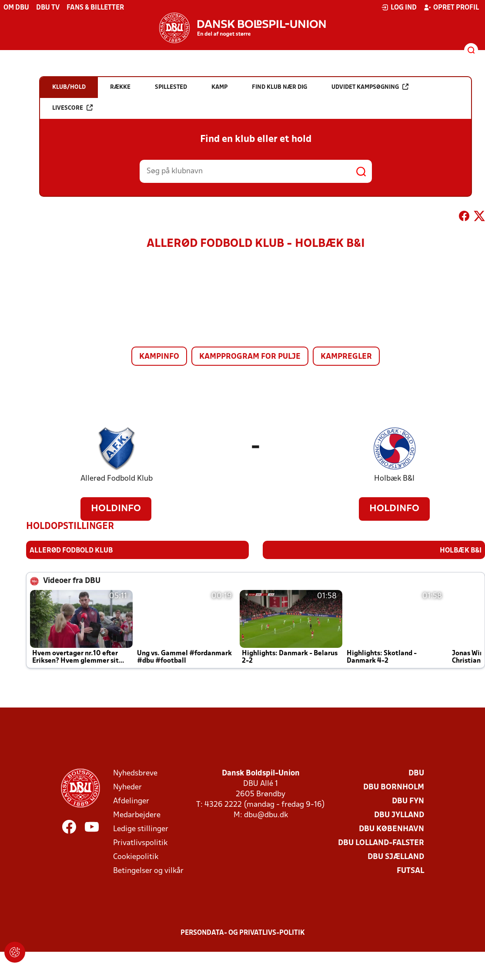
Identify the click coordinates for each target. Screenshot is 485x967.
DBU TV (48, 8)
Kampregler (346, 357)
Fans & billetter (95, 8)
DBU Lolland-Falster (381, 842)
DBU (416, 773)
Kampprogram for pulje (250, 357)
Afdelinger (131, 801)
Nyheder (127, 787)
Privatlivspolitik (140, 842)
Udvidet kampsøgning (369, 87)
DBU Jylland (399, 815)
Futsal (410, 870)
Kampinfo (159, 357)
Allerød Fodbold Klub (116, 478)
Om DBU (16, 8)
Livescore (72, 107)
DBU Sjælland (396, 856)
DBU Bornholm (393, 787)
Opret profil (451, 7)
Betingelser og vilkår (148, 870)
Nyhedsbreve (135, 773)
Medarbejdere (137, 815)
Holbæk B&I (394, 478)
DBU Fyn (408, 801)
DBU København (391, 828)
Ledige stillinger (140, 828)
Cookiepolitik (135, 856)
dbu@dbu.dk (266, 815)
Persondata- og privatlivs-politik (243, 933)
